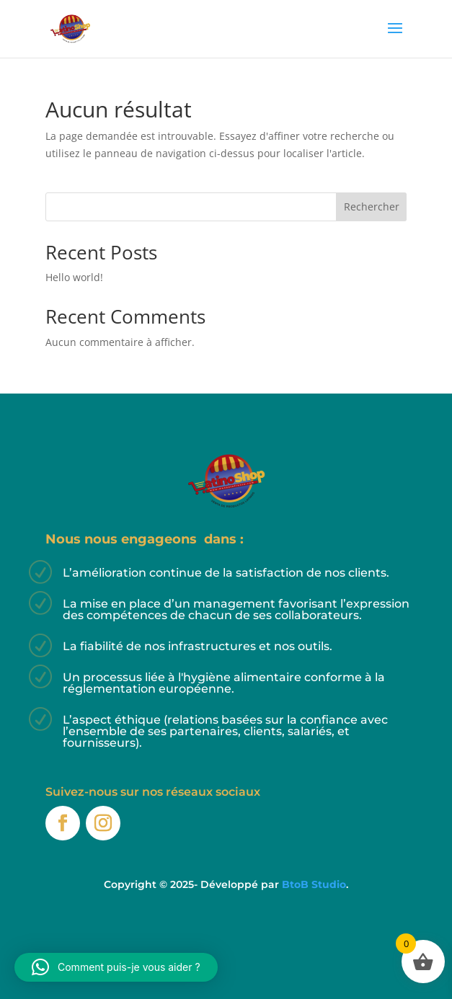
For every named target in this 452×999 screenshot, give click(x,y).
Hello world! (74, 277)
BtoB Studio (314, 884)
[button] (116, 967)
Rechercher (371, 206)
